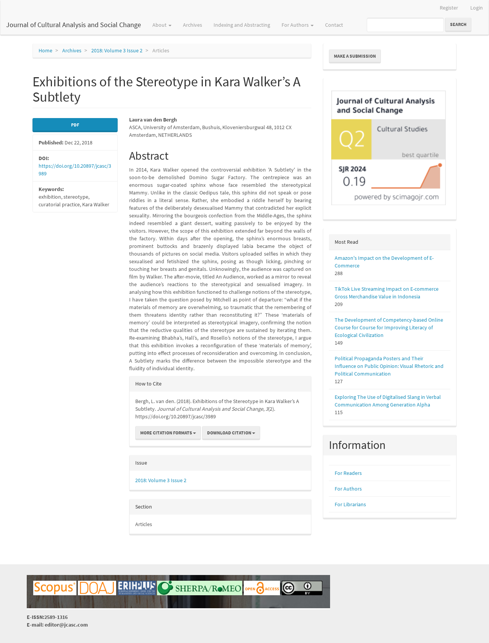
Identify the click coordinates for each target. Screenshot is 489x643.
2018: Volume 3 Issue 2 (116, 50)
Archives (192, 24)
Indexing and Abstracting (242, 24)
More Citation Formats (168, 433)
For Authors (348, 488)
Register (449, 7)
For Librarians (350, 504)
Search (458, 24)
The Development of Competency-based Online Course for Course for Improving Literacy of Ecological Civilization (389, 327)
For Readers (348, 473)
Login (476, 7)
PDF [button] (75, 125)
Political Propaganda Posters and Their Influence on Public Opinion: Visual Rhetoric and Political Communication (389, 366)
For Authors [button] (298, 24)
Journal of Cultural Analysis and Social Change (73, 24)
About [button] (162, 24)
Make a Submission (355, 56)
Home (45, 50)
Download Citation (231, 433)
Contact (334, 24)
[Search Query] (405, 25)
